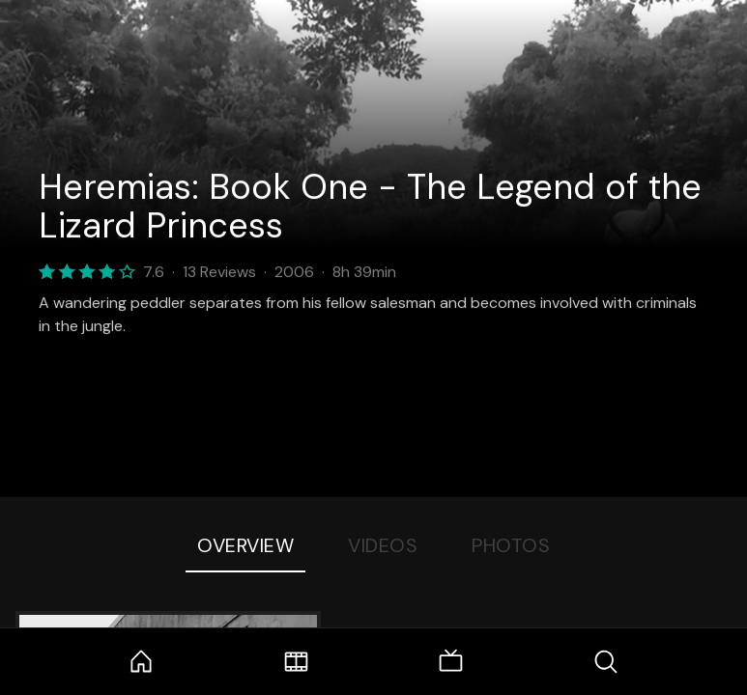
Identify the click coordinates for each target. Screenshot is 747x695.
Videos (382, 545)
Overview (245, 545)
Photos (511, 545)
